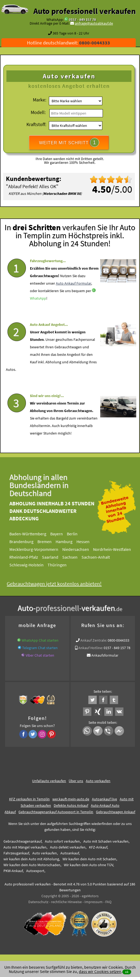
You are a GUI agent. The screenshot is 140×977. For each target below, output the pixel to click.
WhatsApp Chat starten (40, 640)
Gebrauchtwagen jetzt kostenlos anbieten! (56, 583)
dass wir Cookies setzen (100, 971)
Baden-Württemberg (30, 533)
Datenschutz (38, 901)
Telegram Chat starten (40, 647)
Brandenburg (24, 541)
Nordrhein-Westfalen (115, 549)
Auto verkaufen (98, 780)
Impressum (93, 901)
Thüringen (59, 564)
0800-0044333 (118, 640)
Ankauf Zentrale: (93, 640)
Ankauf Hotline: (90, 647)
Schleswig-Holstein (29, 564)
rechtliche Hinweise (66, 901)
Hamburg (66, 541)
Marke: (39, 100)
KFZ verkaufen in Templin (29, 799)
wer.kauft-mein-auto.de (70, 799)
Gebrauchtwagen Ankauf (115, 811)
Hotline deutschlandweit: (68, 43)
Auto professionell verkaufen (84, 11)
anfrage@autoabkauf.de (94, 23)
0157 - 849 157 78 (82, 19)
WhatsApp (38, 308)
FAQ (108, 901)
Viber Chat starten (40, 655)
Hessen (85, 541)
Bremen (47, 541)
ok (127, 972)
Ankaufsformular (104, 655)
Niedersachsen (78, 549)
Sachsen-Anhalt (98, 557)
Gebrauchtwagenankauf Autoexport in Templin (55, 811)
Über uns (76, 780)
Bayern (59, 533)
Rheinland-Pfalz (26, 557)
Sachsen (72, 557)
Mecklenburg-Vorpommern (36, 549)
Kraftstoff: (36, 124)
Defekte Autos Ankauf (71, 805)
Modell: (38, 112)
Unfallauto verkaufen (49, 780)
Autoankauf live (104, 799)
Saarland (53, 557)
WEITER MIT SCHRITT (69, 142)
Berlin (74, 533)
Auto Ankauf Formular (73, 293)
